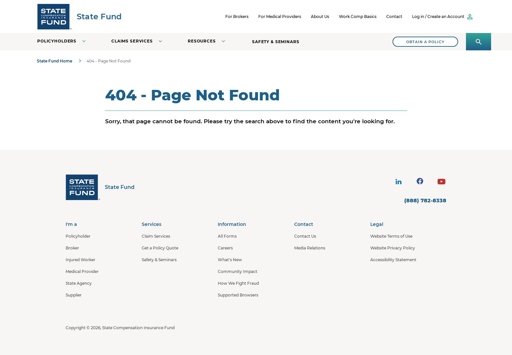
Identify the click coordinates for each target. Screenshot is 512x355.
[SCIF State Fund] (79, 16)
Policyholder (78, 236)
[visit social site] (398, 182)
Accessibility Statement (393, 259)
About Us (320, 16)
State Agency (79, 283)
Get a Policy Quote (160, 247)
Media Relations (309, 247)
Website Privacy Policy (392, 247)
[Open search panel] (478, 41)
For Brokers (236, 16)
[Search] (425, 42)
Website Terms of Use (391, 236)
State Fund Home (54, 61)
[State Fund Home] (100, 187)
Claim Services (156, 236)
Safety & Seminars (275, 41)
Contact (394, 16)
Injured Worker (80, 259)
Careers (225, 247)
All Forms (227, 236)
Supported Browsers (238, 295)
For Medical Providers (279, 16)
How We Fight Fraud (238, 283)
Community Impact (237, 271)
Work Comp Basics (357, 16)
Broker (72, 247)
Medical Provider (82, 271)
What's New (230, 259)
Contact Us (305, 236)
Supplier (74, 295)
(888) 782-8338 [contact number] (425, 200)
